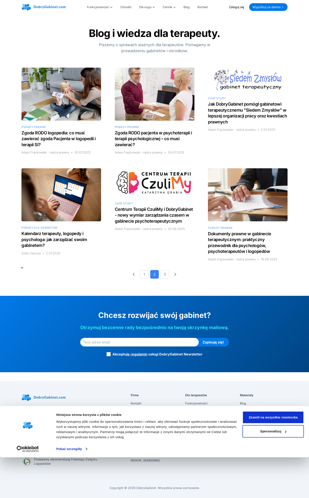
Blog (186, 7)
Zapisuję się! (213, 342)
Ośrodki (125, 7)
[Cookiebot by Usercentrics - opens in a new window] (28, 489)
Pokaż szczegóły (69, 489)
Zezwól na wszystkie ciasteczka (273, 458)
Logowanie (192, 424)
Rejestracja (193, 417)
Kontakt (202, 7)
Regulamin (138, 410)
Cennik (190, 410)
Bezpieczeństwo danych (202, 437)
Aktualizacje (248, 410)
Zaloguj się (236, 7)
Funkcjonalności (196, 403)
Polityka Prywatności (145, 417)
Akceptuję (157, 354)
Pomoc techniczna (198, 431)
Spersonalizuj (273, 472)
